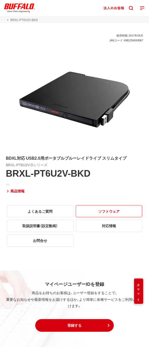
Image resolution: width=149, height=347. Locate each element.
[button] (74, 325)
